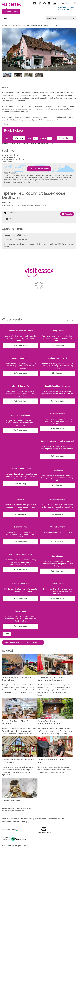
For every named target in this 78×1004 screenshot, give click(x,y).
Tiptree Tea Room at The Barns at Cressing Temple (18, 761)
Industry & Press (26, 819)
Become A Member (11, 11)
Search (63, 138)
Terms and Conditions (56, 819)
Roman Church (57, 583)
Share (5, 124)
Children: (43, 138)
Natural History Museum (57, 499)
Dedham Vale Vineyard (57, 358)
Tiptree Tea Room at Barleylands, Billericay (48, 722)
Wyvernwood (20, 611)
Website (68, 214)
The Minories (58, 470)
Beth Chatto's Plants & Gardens (57, 386)
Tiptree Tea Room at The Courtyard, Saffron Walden (51, 678)
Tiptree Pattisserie (11, 801)
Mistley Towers (57, 331)
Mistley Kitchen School (20, 358)
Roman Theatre (20, 527)
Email (11, 219)
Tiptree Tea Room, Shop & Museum (15, 722)
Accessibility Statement (10, 822)
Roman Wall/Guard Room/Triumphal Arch (57, 441)
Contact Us (15, 819)
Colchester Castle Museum (20, 468)
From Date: (8, 138)
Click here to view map (39, 169)
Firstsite (20, 499)
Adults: (30, 138)
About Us (5, 819)
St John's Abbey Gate (20, 583)
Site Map (24, 822)
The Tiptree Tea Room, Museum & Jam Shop (18, 678)
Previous (69, 322)
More (7, 634)
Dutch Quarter (57, 556)
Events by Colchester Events (20, 554)
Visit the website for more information (22, 642)
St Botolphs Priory (57, 527)
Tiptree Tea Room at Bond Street (50, 761)
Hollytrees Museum (57, 413)
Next (74, 322)
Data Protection (40, 819)
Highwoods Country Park (20, 386)
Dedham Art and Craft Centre (21, 331)
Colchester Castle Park (20, 415)
